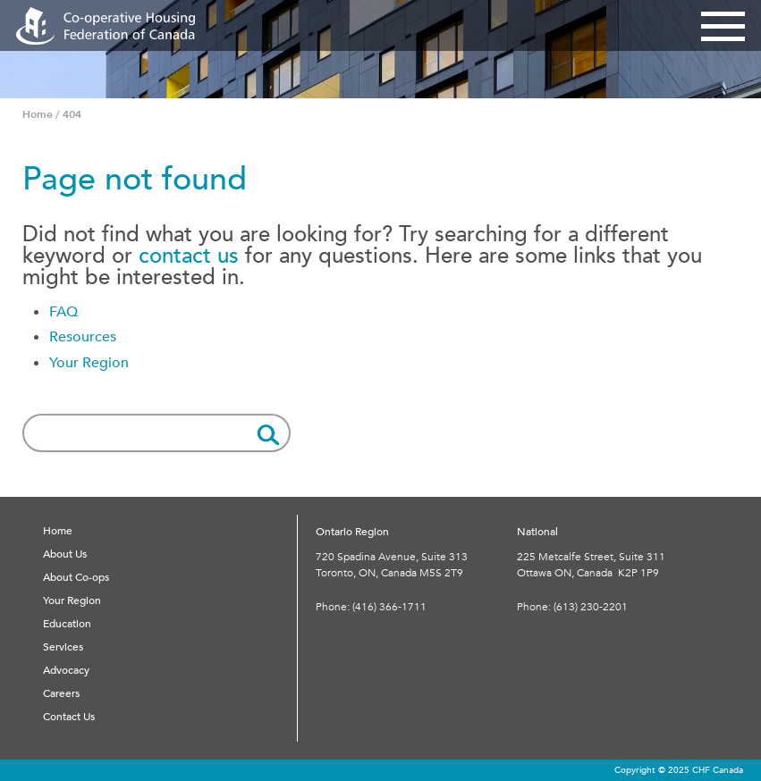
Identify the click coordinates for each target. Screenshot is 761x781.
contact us (189, 256)
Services (63, 647)
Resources (82, 337)
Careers (61, 693)
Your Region (89, 363)
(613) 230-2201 (591, 607)
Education (67, 624)
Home (57, 531)
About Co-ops (76, 577)
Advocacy (66, 670)
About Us (65, 554)
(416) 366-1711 (389, 607)
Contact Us (69, 717)
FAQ (63, 312)
